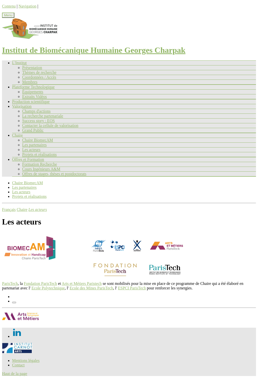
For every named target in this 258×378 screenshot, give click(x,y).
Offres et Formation (28, 159)
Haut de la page (14, 373)
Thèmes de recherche (39, 72)
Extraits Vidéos (34, 96)
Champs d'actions (36, 111)
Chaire (17, 135)
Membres (29, 82)
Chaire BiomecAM (37, 140)
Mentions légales (26, 360)
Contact (18, 365)
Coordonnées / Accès (39, 77)
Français (9, 209)
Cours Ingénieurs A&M (41, 169)
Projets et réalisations (39, 154)
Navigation (27, 6)
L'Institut (19, 63)
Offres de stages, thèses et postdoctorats (54, 174)
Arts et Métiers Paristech (82, 283)
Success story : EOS (38, 121)
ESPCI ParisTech (132, 288)
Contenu (9, 6)
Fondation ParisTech (40, 283)
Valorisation (21, 106)
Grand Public (33, 130)
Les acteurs (31, 149)
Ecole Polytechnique (48, 288)
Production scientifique (31, 101)
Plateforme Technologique (33, 87)
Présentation (32, 67)
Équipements (32, 92)
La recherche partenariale (42, 116)
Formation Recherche (39, 164)
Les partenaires (34, 145)
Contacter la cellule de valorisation (50, 125)
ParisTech (10, 283)
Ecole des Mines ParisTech (91, 288)
